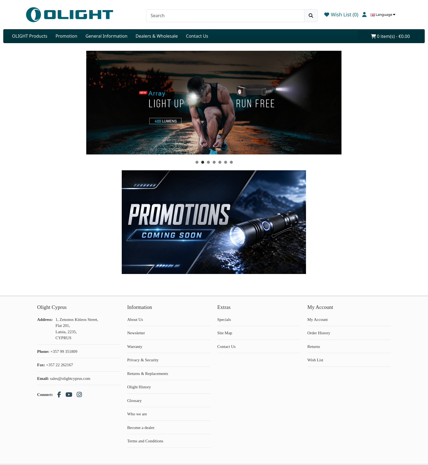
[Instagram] (79, 395)
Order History (318, 333)
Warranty (134, 346)
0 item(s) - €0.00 (390, 36)
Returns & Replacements (147, 373)
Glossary (134, 400)
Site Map (224, 333)
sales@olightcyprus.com (70, 378)
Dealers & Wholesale (157, 36)
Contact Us (197, 36)
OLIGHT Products (29, 36)
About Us (135, 319)
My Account (317, 319)
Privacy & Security (143, 360)
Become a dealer (140, 427)
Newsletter (136, 333)
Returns (313, 346)
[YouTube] (69, 395)
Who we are (137, 414)
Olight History (139, 387)
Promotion (66, 36)
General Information (106, 36)
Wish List (315, 360)
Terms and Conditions (145, 441)
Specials (224, 319)
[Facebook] (59, 395)
